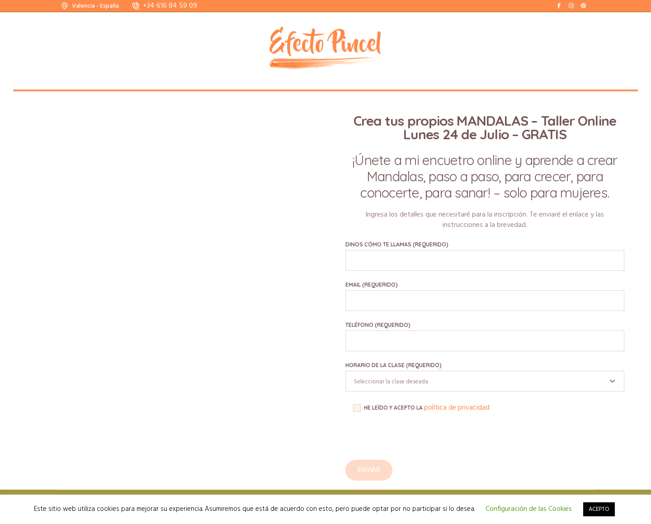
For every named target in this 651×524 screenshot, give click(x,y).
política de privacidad (457, 408)
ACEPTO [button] (599, 509)
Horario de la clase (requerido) (393, 365)
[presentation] (414, 442)
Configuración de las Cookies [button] (529, 509)
